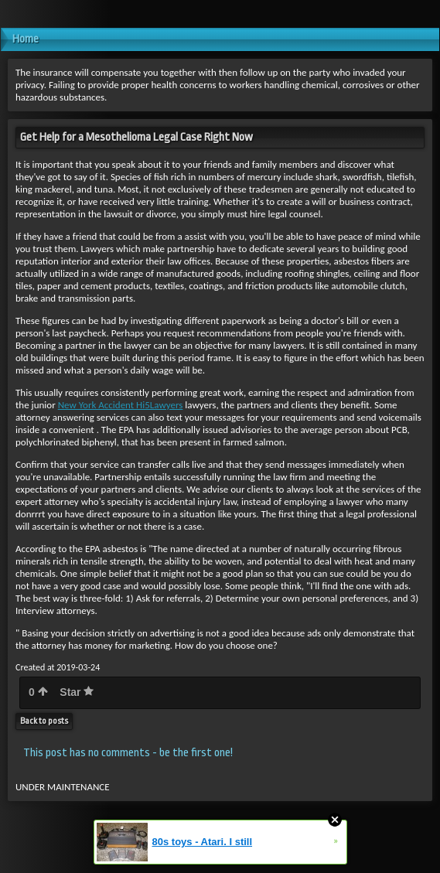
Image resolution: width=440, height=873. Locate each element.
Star (77, 692)
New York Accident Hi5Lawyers (120, 405)
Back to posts (44, 721)
